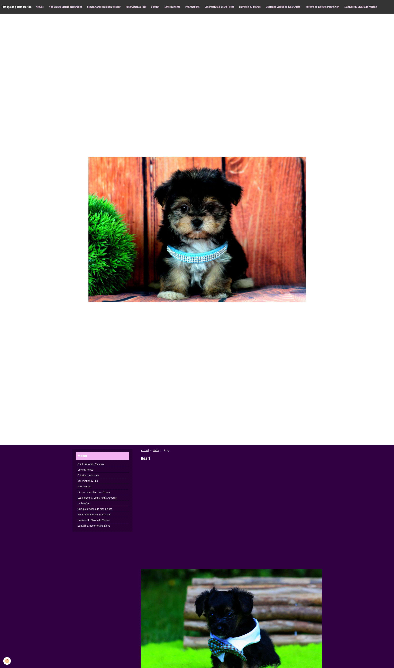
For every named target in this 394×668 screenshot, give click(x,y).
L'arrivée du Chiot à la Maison (360, 6)
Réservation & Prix (135, 6)
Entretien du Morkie (250, 6)
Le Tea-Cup (83, 503)
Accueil (39, 6)
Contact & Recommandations (93, 525)
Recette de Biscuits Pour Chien (322, 6)
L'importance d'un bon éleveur (103, 6)
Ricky (156, 450)
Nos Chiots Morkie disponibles (65, 6)
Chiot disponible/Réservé (91, 464)
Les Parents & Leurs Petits (219, 6)
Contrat (155, 6)
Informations (192, 6)
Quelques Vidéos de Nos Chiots (283, 6)
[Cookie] (7, 661)
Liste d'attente (172, 6)
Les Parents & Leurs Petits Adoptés (97, 497)
